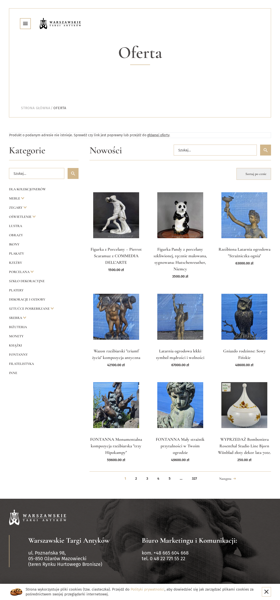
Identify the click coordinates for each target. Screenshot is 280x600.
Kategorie (27, 150)
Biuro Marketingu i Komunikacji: (189, 540)
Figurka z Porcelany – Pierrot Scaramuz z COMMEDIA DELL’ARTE (116, 256)
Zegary (16, 207)
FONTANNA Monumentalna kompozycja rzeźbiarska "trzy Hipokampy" (116, 446)
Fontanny (18, 354)
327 (194, 478)
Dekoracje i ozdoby (27, 299)
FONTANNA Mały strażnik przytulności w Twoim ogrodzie (180, 446)
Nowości (105, 150)
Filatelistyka (21, 364)
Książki (15, 345)
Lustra (15, 226)
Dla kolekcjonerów (27, 189)
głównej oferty (158, 135)
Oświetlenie (20, 217)
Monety (16, 336)
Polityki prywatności (147, 589)
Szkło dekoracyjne (27, 281)
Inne (13, 373)
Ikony (14, 244)
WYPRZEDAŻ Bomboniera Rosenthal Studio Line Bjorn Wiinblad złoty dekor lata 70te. (244, 446)
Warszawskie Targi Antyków (69, 540)
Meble (15, 198)
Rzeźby (15, 263)
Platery (16, 290)
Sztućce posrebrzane (30, 308)
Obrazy (16, 235)
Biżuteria (18, 327)
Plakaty (16, 253)
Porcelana (19, 272)
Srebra (16, 318)
